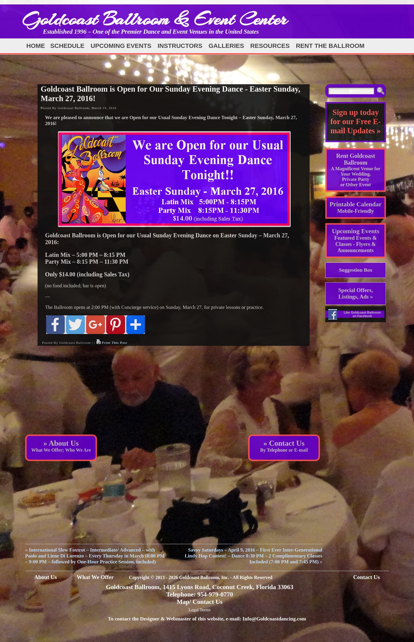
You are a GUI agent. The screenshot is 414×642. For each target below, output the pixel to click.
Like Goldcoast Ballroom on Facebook (362, 314)
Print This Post (114, 342)
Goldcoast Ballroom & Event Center (154, 19)
